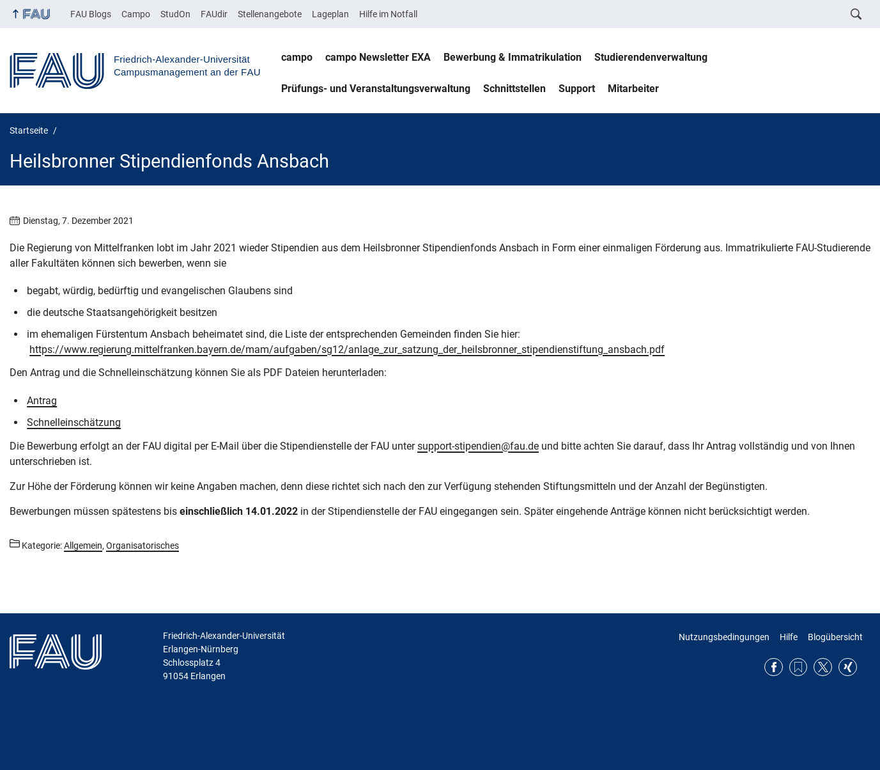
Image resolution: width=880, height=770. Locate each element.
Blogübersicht (835, 637)
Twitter (823, 667)
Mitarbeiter (633, 88)
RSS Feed (798, 667)
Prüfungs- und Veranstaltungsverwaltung (375, 88)
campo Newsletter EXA (378, 57)
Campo (135, 14)
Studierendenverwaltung (650, 57)
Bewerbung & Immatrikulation (513, 57)
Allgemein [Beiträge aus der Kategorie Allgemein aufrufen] (83, 545)
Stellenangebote (270, 14)
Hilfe (789, 637)
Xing (847, 667)
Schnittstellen (514, 88)
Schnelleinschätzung (74, 422)
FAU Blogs (90, 14)
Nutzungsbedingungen (724, 637)
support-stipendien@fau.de (478, 446)
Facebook (773, 667)
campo (297, 57)
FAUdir (214, 14)
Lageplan (330, 14)
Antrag (42, 401)
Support (577, 88)
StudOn (175, 14)
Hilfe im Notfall (388, 14)
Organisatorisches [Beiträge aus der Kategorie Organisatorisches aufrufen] (142, 545)
